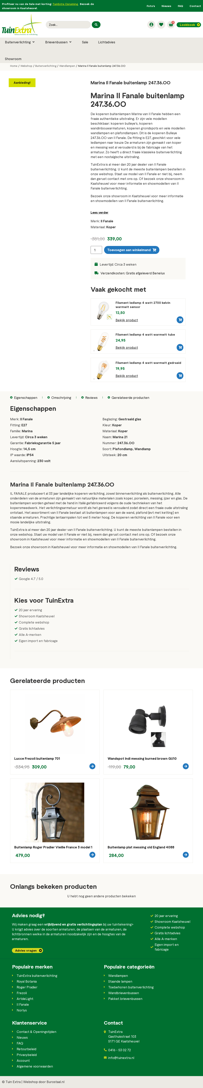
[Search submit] (96, 24)
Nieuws (166, 6)
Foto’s (151, 6)
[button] (20, 42)
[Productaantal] (96, 250)
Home (13, 66)
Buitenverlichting (45, 66)
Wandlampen (67, 66)
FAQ (180, 6)
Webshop (26, 66)
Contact (195, 6)
